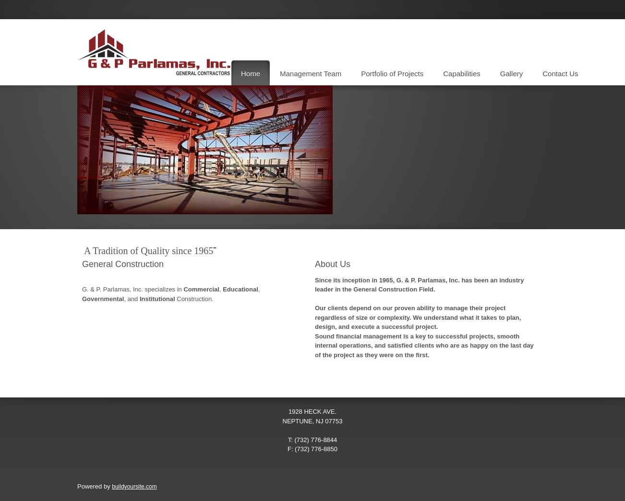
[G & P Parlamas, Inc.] (154, 52)
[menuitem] (250, 72)
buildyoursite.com (134, 486)
